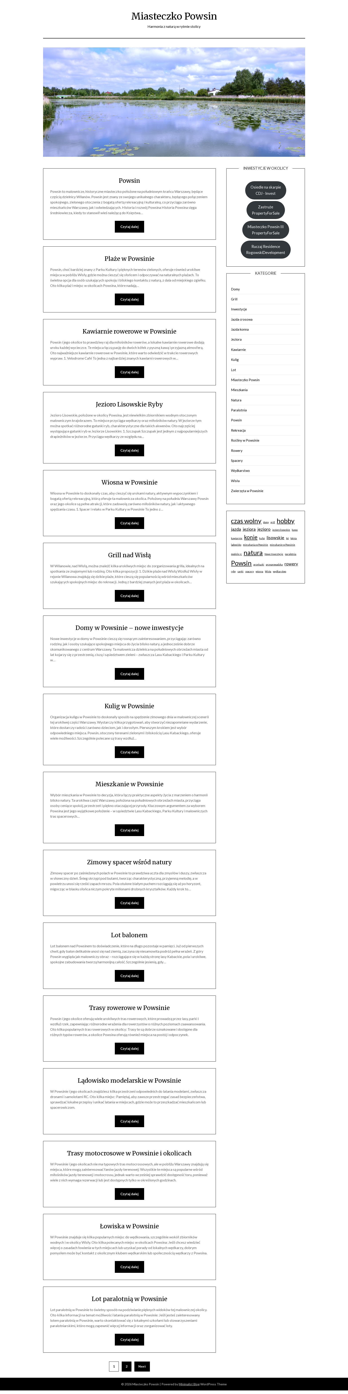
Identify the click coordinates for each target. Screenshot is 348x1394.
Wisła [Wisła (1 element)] (268, 571)
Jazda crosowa (242, 319)
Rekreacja (238, 430)
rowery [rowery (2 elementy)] (291, 563)
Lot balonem (129, 937)
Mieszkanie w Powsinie (129, 785)
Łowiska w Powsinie (129, 1229)
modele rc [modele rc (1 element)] (236, 554)
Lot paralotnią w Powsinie (129, 1302)
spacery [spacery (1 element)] (249, 571)
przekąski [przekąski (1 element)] (258, 564)
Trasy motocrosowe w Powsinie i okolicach (129, 1156)
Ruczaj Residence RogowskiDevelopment (265, 249)
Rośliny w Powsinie (245, 440)
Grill (234, 299)
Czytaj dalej (129, 227)
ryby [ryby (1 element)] (233, 571)
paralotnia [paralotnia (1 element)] (290, 554)
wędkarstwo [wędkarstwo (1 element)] (279, 571)
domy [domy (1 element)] (266, 522)
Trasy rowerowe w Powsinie (129, 1010)
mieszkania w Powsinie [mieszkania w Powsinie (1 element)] (255, 544)
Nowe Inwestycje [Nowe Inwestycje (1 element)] (273, 554)
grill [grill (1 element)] (272, 522)
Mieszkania (239, 390)
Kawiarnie (238, 350)
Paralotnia (239, 410)
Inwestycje (239, 309)
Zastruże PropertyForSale (266, 210)
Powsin (129, 180)
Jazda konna (240, 329)
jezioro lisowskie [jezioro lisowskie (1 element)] (281, 529)
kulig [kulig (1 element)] (262, 538)
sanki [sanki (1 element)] (240, 571)
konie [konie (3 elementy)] (250, 537)
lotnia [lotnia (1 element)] (293, 538)
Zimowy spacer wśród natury (129, 864)
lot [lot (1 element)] (287, 538)
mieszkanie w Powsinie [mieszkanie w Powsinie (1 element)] (282, 544)
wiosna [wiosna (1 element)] (259, 571)
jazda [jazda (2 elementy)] (236, 529)
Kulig (235, 360)
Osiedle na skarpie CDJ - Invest (266, 190)
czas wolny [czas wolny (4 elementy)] (246, 521)
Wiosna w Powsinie (129, 483)
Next (142, 1370)
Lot (233, 370)
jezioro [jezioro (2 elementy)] (263, 529)
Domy (235, 289)
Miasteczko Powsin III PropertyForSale (266, 229)
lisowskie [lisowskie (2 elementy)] (275, 537)
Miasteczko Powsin (174, 15)
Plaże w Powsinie (129, 258)
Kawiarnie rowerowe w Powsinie (129, 331)
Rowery (237, 451)
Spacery (237, 461)
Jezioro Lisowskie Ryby (129, 404)
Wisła (235, 481)
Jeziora (236, 339)
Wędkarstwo (240, 471)
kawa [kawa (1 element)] (295, 529)
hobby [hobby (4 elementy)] (285, 521)
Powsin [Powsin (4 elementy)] (241, 563)
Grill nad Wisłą (129, 556)
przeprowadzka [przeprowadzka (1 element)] (274, 564)
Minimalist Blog (189, 1388)
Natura (236, 400)
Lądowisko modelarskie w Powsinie (129, 1083)
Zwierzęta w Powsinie (247, 491)
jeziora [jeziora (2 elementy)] (249, 529)
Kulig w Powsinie (129, 707)
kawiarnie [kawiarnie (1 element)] (236, 538)
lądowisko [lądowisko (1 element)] (236, 544)
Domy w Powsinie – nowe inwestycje (129, 629)
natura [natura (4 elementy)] (253, 552)
